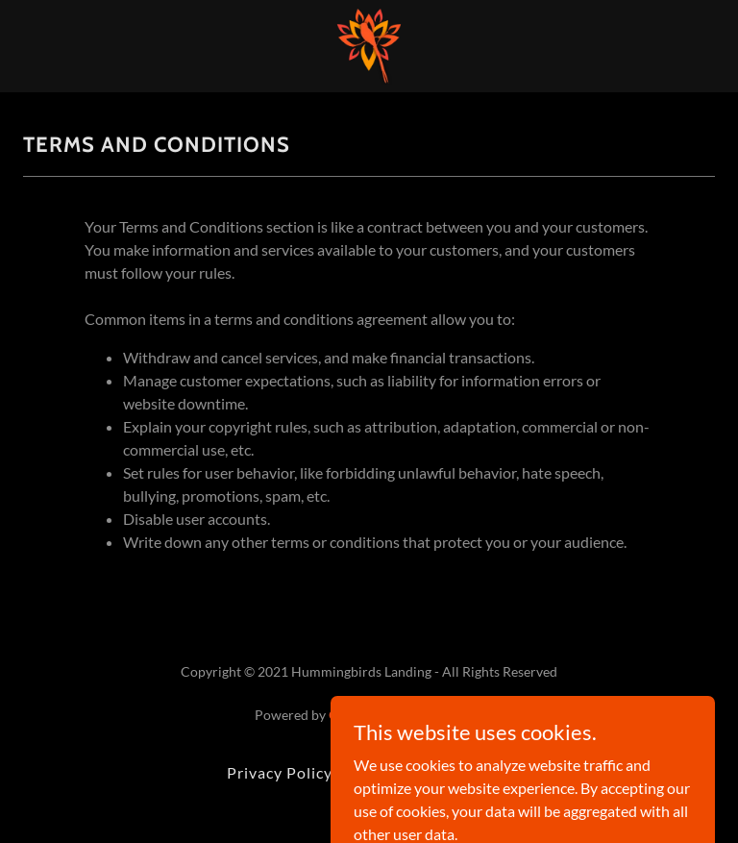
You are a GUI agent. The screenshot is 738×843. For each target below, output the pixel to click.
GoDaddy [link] (357, 715)
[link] (369, 46)
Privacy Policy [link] (279, 772)
